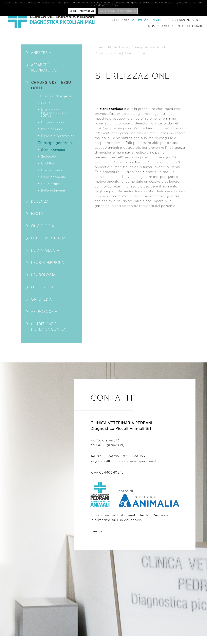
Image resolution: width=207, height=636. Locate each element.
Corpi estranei (52, 122)
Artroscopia (44, 312)
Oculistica (42, 287)
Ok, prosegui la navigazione (118, 11)
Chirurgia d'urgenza (55, 96)
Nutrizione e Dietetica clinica (48, 326)
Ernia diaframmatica (57, 136)
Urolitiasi (48, 163)
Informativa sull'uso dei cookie (116, 520)
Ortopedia (41, 299)
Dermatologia (45, 250)
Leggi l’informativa (82, 11)
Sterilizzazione (53, 150)
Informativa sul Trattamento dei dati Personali (129, 515)
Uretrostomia (51, 170)
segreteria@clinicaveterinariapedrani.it (123, 461)
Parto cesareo (52, 129)
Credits (96, 531)
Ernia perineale (53, 177)
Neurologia (43, 275)
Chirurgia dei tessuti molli (52, 85)
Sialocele (48, 156)
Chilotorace (50, 184)
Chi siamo (120, 20)
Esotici (38, 214)
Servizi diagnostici (182, 20)
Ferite (46, 103)
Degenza (40, 201)
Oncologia (42, 226)
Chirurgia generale (54, 143)
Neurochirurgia (47, 263)
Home (99, 47)
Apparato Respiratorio (44, 67)
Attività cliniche (147, 20)
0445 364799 (108, 456)
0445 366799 (134, 456)
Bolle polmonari (54, 190)
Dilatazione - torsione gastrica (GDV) (55, 113)
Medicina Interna (48, 238)
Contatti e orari (187, 26)
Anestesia (41, 53)
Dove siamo (158, 26)
